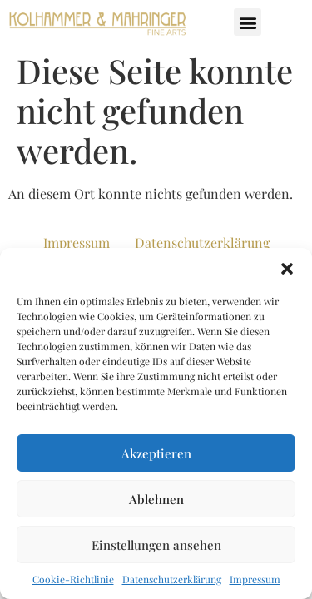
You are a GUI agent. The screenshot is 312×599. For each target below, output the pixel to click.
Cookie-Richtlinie (73, 579)
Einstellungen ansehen (156, 545)
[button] (287, 268)
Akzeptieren (156, 453)
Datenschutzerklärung (171, 579)
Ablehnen (156, 499)
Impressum (255, 579)
